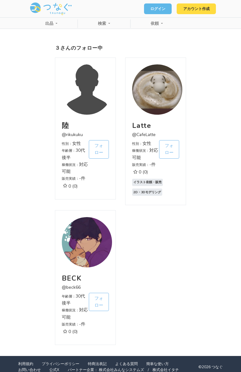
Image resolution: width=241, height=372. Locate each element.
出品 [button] (50, 23)
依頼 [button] (155, 23)
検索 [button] (102, 23)
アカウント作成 (194, 9)
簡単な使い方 (157, 363)
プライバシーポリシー (60, 363)
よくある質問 (126, 363)
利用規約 (25, 363)
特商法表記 (97, 363)
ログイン (152, 9)
